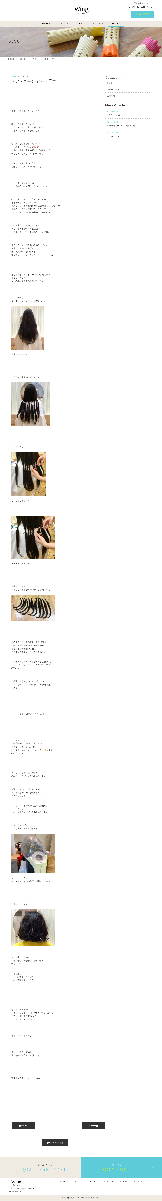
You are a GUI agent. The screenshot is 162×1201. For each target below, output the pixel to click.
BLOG (116, 23)
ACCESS (98, 23)
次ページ (93, 1126)
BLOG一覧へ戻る (55, 1143)
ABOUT (63, 23)
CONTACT (142, 14)
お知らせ (111, 96)
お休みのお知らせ (115, 89)
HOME (46, 23)
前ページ (24, 1126)
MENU (80, 23)
